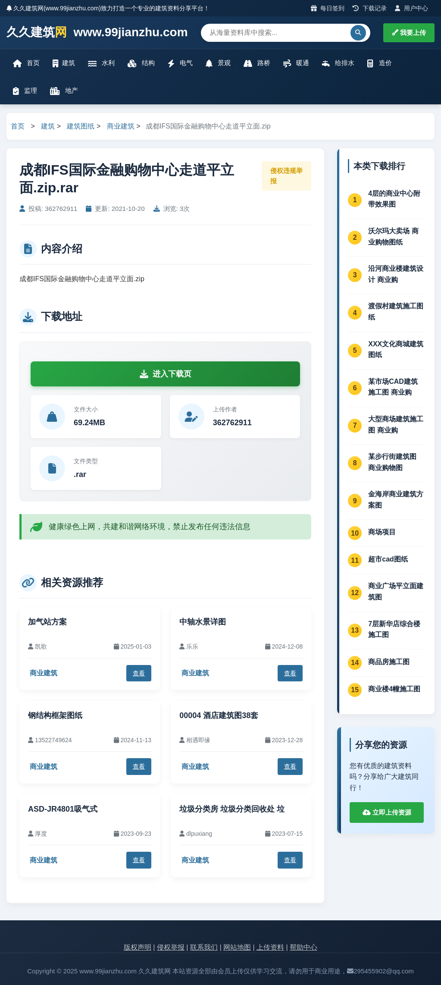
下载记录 (370, 8)
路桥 (257, 63)
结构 (141, 63)
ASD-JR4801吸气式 (62, 809)
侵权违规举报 (286, 176)
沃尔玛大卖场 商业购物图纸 (393, 236)
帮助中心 (303, 947)
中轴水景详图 (202, 622)
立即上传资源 (387, 812)
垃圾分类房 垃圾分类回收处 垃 (232, 809)
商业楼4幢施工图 (394, 689)
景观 (218, 63)
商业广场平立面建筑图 (395, 591)
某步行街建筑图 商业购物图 (392, 462)
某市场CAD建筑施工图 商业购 (393, 387)
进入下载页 (165, 374)
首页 (26, 63)
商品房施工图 (389, 661)
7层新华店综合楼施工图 (394, 629)
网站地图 (237, 947)
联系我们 (204, 947)
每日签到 (328, 8)
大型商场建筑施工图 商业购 (395, 424)
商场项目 (382, 532)
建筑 (64, 63)
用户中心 (411, 8)
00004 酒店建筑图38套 (218, 715)
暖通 (296, 63)
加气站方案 (47, 622)
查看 (139, 673)
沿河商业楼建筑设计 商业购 (395, 274)
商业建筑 (120, 126)
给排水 (338, 63)
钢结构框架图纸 (55, 715)
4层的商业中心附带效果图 (394, 199)
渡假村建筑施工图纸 (395, 311)
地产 (64, 91)
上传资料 (270, 947)
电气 (180, 63)
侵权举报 (171, 947)
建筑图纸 (80, 126)
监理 (25, 91)
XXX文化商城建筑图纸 (395, 349)
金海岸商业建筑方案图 (395, 499)
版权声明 (137, 947)
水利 (101, 63)
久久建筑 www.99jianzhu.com (97, 32)
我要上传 (409, 32)
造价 (379, 63)
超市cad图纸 (388, 559)
